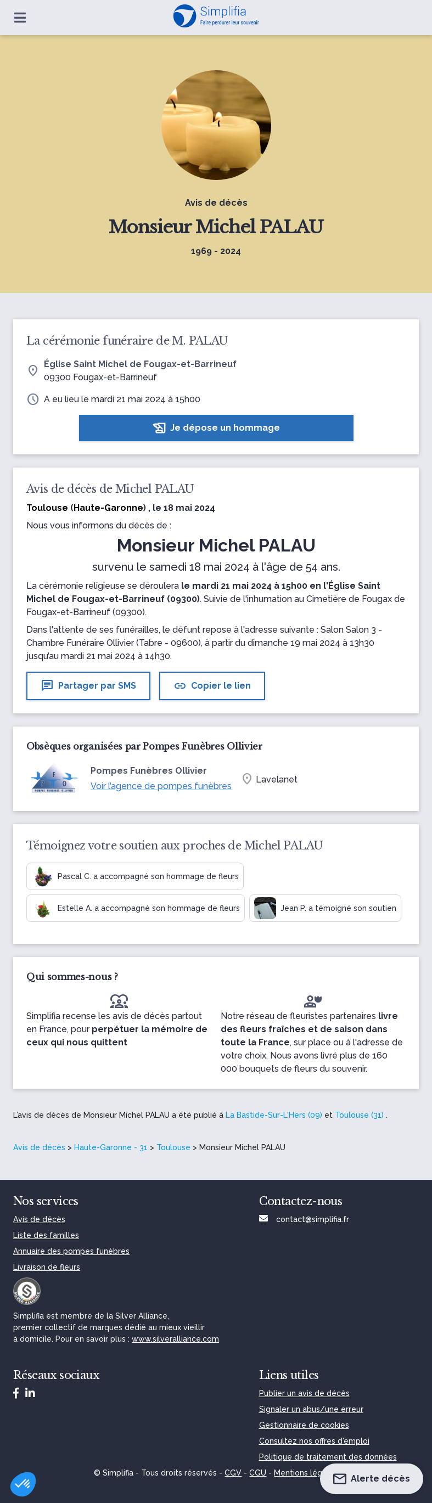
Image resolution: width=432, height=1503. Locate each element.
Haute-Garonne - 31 (111, 1147)
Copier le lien (212, 686)
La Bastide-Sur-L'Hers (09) (274, 1115)
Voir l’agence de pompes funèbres (161, 786)
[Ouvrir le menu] (20, 17)
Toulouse (173, 1147)
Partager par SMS (88, 686)
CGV (233, 1472)
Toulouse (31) (359, 1115)
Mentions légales (306, 1472)
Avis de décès (39, 1147)
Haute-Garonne (108, 508)
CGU (257, 1472)
